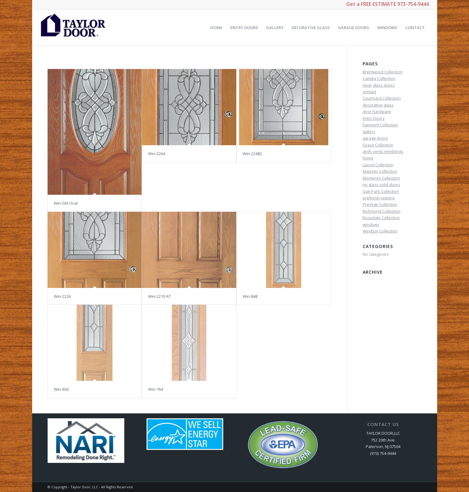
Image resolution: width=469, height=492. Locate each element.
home (368, 158)
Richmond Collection (381, 211)
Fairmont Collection (380, 125)
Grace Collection (378, 145)
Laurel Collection (378, 165)
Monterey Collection (381, 178)
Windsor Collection (380, 231)
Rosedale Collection (381, 217)
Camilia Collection (379, 78)
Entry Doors (374, 118)
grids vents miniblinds (383, 151)
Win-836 (61, 389)
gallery (369, 131)
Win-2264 (156, 153)
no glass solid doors (381, 184)
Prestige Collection (380, 204)
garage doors (375, 138)
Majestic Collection (380, 171)
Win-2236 (62, 296)
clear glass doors (379, 85)
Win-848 (250, 296)
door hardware (377, 111)
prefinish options (379, 198)
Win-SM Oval (66, 203)
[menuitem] (216, 28)
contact (369, 91)
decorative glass (378, 105)
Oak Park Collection (381, 191)
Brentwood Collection (383, 72)
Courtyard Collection (382, 98)
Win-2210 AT (159, 296)
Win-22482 (252, 153)
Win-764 (155, 389)
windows (371, 224)
